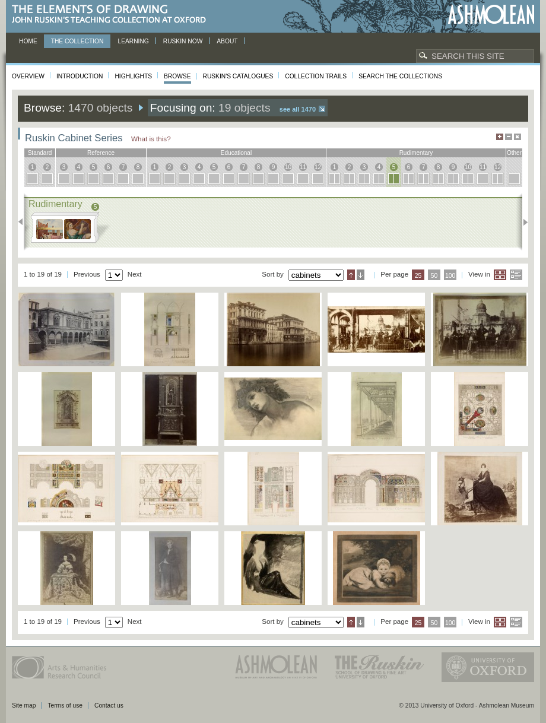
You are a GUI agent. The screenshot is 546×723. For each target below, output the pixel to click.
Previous (24, 222)
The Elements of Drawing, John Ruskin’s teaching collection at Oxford (112, 14)
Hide (517, 137)
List (516, 274)
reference (101, 153)
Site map (24, 705)
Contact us (108, 705)
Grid (500, 274)
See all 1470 (298, 109)
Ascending (351, 274)
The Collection (77, 41)
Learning (133, 41)
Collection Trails (316, 76)
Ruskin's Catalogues (238, 76)
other (514, 153)
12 (318, 167)
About (227, 41)
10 (288, 167)
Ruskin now (183, 41)
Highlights (133, 76)
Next (522, 222)
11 (303, 167)
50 (434, 275)
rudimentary (416, 153)
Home (28, 41)
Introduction (79, 76)
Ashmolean (491, 14)
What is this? (151, 138)
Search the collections (400, 76)
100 (450, 275)
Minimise (508, 137)
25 (418, 275)
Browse (177, 76)
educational (236, 153)
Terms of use (64, 705)
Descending (360, 274)
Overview (28, 76)
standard (40, 153)
